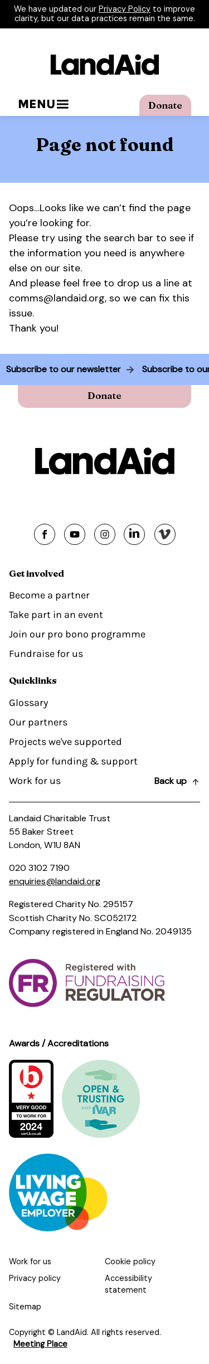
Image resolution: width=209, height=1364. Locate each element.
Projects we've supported (65, 741)
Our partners (38, 722)
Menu (43, 103)
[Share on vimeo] (165, 534)
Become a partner (49, 595)
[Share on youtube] (74, 534)
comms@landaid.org (57, 298)
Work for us (35, 780)
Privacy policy (35, 1278)
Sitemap (25, 1307)
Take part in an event (56, 614)
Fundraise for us (46, 653)
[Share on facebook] (44, 534)
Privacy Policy (124, 9)
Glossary (28, 702)
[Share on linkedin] (134, 534)
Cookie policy (130, 1261)
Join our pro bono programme (77, 634)
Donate (165, 105)
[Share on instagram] (104, 534)
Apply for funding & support (73, 761)
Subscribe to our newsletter (61, 369)
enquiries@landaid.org (54, 881)
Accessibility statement (128, 1284)
